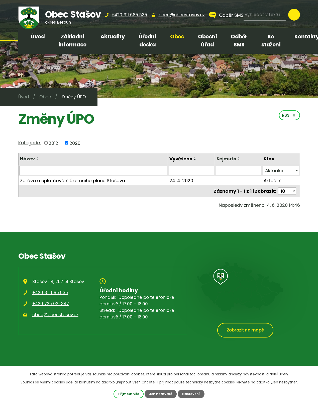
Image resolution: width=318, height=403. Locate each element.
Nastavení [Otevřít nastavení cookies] (191, 394)
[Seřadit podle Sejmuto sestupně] (239, 160)
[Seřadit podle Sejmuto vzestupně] (239, 158)
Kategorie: (29, 143)
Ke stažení (271, 40)
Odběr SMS (231, 15)
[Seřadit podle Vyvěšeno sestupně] (195, 160)
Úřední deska (147, 40)
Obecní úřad (207, 40)
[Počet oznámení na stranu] (287, 191)
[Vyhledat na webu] (265, 15)
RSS (289, 115)
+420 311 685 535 (50, 293)
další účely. (279, 374)
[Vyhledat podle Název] (93, 170)
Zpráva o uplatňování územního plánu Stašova (72, 180)
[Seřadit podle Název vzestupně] (37, 158)
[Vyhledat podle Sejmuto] (238, 170)
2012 (53, 143)
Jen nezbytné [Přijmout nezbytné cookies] (160, 394)
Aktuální (272, 180)
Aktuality (112, 36)
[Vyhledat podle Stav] (281, 170)
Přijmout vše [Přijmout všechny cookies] (128, 394)
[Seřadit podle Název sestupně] (37, 160)
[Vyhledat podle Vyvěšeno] (191, 170)
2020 (74, 143)
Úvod (38, 36)
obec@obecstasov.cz (55, 315)
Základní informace (72, 40)
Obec (177, 36)
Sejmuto (226, 159)
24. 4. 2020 (181, 180)
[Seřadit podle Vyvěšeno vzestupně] (195, 158)
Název (27, 159)
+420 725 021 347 (50, 304)
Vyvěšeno (180, 159)
